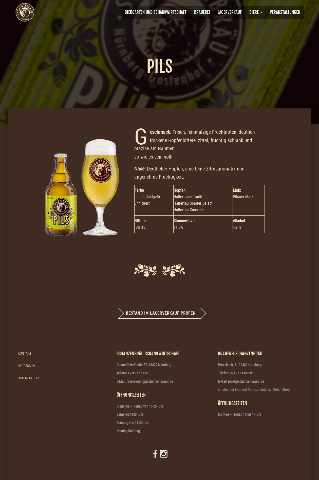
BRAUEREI (202, 12)
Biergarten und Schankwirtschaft (155, 12)
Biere (255, 12)
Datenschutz (28, 378)
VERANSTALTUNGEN (285, 12)
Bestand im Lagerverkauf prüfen (161, 313)
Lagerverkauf (230, 12)
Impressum (26, 366)
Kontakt (24, 353)
